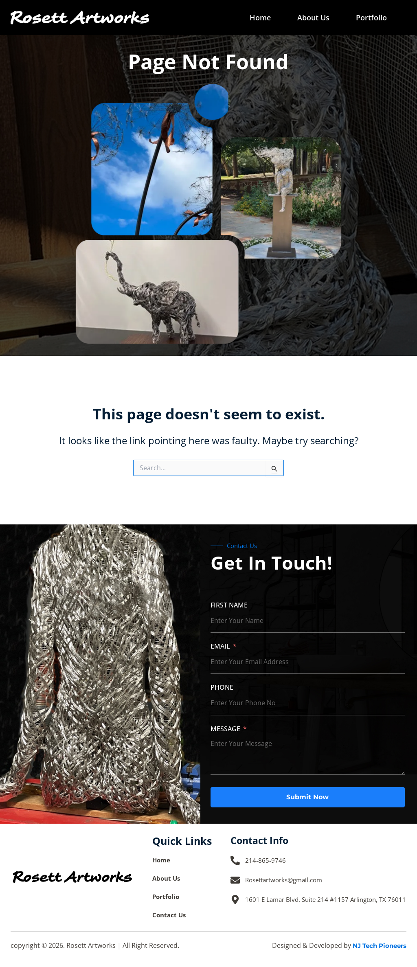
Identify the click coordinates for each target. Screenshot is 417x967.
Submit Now (307, 796)
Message (225, 728)
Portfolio (371, 17)
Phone (222, 687)
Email (220, 645)
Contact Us (170, 915)
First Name (229, 604)
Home (260, 17)
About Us (313, 17)
